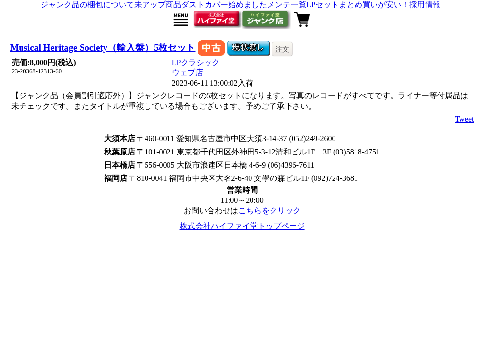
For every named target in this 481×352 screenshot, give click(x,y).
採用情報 (424, 4)
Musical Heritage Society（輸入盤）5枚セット (103, 48)
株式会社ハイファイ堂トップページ (242, 226)
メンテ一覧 (286, 4)
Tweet (464, 119)
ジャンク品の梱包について (87, 4)
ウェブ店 (187, 72)
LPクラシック (196, 62)
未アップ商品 (157, 4)
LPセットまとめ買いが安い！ (357, 4)
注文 (282, 49)
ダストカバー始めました (224, 4)
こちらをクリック (269, 210)
